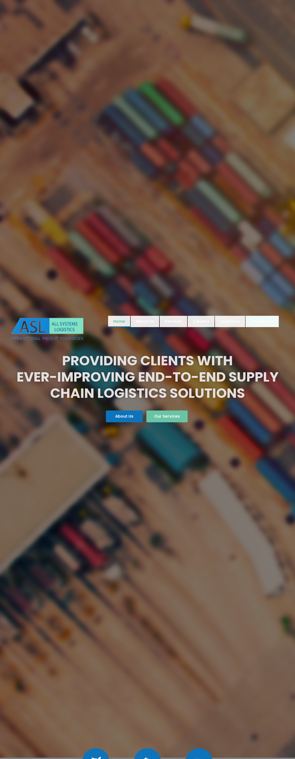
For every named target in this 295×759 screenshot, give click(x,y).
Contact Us (262, 321)
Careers (201, 321)
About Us (145, 321)
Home (119, 321)
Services (173, 321)
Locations (230, 321)
